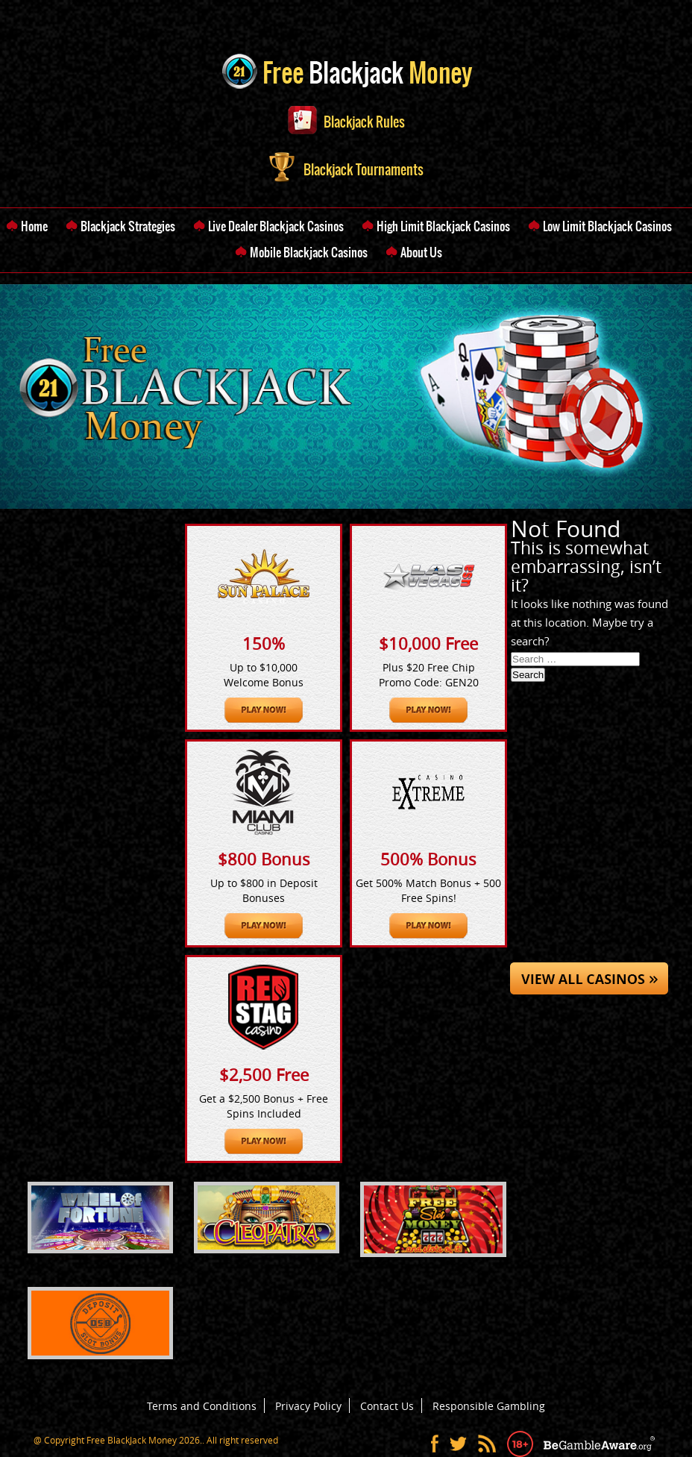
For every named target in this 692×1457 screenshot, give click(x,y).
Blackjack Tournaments (346, 170)
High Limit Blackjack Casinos (443, 226)
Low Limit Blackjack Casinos (607, 226)
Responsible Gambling (488, 1406)
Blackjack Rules (346, 122)
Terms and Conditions (202, 1406)
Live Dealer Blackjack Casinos (276, 226)
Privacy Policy (308, 1406)
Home (34, 226)
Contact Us (387, 1406)
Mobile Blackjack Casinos (309, 252)
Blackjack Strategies (128, 226)
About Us (421, 252)
